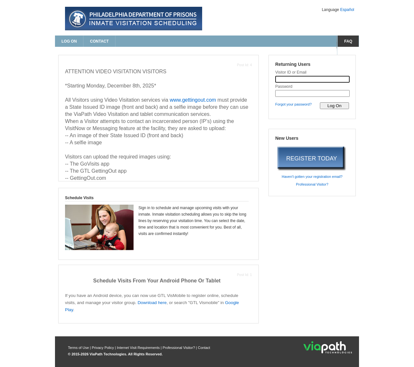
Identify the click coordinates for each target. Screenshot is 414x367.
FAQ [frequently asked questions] (348, 41)
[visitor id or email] (312, 79)
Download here (152, 302)
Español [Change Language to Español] (347, 9)
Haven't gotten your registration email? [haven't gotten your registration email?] (312, 176)
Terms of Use (79, 348)
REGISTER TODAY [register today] (311, 158)
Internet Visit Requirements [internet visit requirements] (139, 348)
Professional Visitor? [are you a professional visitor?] (312, 184)
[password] (312, 93)
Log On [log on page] (69, 41)
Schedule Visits (79, 198)
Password (283, 86)
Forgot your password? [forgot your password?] (293, 104)
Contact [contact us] (99, 41)
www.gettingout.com (193, 100)
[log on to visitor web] (334, 105)
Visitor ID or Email (291, 72)
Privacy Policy (103, 348)
